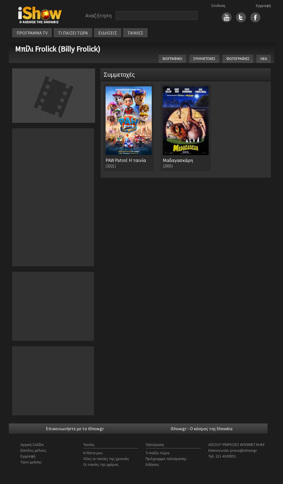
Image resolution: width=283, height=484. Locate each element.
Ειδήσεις (152, 464)
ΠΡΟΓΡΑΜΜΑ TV (32, 33)
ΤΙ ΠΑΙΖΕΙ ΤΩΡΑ (73, 33)
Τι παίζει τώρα (157, 452)
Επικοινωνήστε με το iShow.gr (75, 428)
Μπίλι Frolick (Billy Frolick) (57, 49)
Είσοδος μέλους (33, 450)
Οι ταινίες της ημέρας (101, 464)
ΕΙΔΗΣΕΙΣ (107, 33)
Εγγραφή (263, 5)
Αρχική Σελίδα (32, 444)
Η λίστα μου (93, 452)
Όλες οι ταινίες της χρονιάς (106, 458)
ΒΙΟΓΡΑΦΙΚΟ (172, 58)
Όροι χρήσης (31, 461)
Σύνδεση (218, 5)
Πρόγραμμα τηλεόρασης (166, 458)
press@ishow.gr (243, 450)
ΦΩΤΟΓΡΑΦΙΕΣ (237, 58)
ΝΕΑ (263, 58)
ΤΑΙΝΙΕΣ (135, 33)
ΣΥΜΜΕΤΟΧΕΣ (204, 58)
